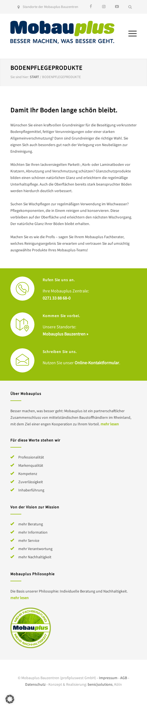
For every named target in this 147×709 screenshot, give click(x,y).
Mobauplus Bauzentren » (65, 334)
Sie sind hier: (19, 77)
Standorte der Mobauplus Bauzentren (50, 6)
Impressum (108, 677)
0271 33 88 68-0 (56, 298)
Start (34, 77)
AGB (123, 677)
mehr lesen (110, 424)
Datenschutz (35, 684)
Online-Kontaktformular (97, 362)
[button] (10, 699)
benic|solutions (100, 684)
